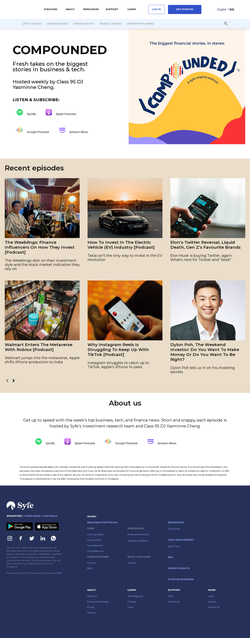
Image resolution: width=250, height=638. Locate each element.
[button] (226, 24)
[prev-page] (7, 380)
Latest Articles (32, 23)
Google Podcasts (33, 130)
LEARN (131, 9)
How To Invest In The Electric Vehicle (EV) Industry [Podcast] (121, 245)
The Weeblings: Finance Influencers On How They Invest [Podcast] (40, 247)
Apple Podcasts (61, 112)
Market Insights (84, 23)
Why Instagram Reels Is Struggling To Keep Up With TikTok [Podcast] (118, 349)
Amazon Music (73, 130)
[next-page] (13, 380)
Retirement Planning (140, 23)
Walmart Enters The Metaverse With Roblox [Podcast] (38, 347)
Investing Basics (57, 23)
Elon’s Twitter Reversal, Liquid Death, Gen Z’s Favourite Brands (205, 245)
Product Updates (111, 23)
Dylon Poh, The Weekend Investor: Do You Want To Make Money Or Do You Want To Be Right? (204, 352)
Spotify (26, 112)
